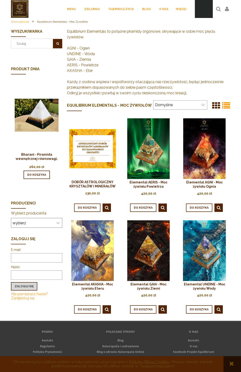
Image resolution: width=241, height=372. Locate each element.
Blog (120, 340)
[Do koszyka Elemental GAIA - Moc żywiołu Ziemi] (143, 309)
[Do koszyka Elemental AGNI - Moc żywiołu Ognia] (199, 208)
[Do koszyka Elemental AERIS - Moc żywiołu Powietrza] (143, 208)
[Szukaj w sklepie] (33, 43)
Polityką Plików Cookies (149, 362)
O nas (193, 346)
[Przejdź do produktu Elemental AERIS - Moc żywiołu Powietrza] (148, 148)
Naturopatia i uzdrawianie (120, 346)
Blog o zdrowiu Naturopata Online (120, 352)
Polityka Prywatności (47, 352)
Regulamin (47, 346)
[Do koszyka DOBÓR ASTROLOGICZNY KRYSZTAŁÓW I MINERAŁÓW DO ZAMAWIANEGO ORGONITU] (87, 208)
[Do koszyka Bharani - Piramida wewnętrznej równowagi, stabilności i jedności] (37, 175)
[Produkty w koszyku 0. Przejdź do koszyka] (204, 9)
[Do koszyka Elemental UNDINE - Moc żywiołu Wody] (199, 309)
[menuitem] (71, 9)
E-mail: (16, 250)
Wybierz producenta (28, 213)
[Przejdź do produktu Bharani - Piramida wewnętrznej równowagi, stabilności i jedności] (37, 121)
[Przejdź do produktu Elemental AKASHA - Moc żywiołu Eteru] (92, 250)
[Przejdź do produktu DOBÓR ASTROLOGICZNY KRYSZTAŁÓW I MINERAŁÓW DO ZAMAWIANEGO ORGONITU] (92, 148)
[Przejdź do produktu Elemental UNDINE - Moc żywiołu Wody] (204, 250)
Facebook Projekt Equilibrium (193, 352)
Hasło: (15, 267)
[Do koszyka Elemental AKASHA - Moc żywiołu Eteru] (87, 309)
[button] (107, 208)
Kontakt (47, 340)
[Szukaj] (57, 43)
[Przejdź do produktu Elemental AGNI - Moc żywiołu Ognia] (204, 148)
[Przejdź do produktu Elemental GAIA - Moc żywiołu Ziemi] (148, 250)
